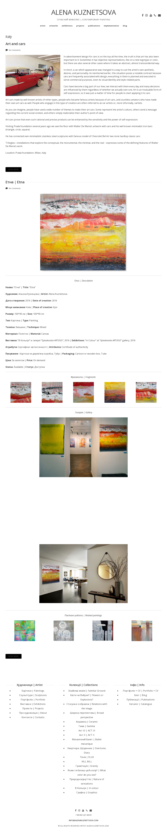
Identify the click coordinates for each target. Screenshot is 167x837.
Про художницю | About (33, 712)
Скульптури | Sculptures (33, 695)
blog (125, 25)
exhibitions (67, 25)
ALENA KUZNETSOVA (83, 12)
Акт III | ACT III (87, 730)
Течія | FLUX (87, 757)
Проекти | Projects (33, 708)
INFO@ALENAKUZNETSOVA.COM (83, 820)
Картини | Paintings (33, 690)
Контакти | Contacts (33, 717)
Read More (13, 169)
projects (80, 25)
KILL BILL (87, 761)
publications (94, 25)
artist (42, 25)
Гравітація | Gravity (87, 765)
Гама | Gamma (87, 726)
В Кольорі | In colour (87, 788)
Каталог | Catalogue (140, 704)
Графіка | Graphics (86, 792)
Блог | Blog (140, 695)
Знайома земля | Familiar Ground (86, 690)
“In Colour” (90, 340)
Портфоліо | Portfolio (33, 699)
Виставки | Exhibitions (33, 704)
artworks (53, 25)
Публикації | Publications (141, 699)
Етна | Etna (15, 181)
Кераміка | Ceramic (87, 721)
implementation (111, 25)
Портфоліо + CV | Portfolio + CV (140, 690)
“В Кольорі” (24, 340)
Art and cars (16, 43)
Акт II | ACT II (86, 734)
